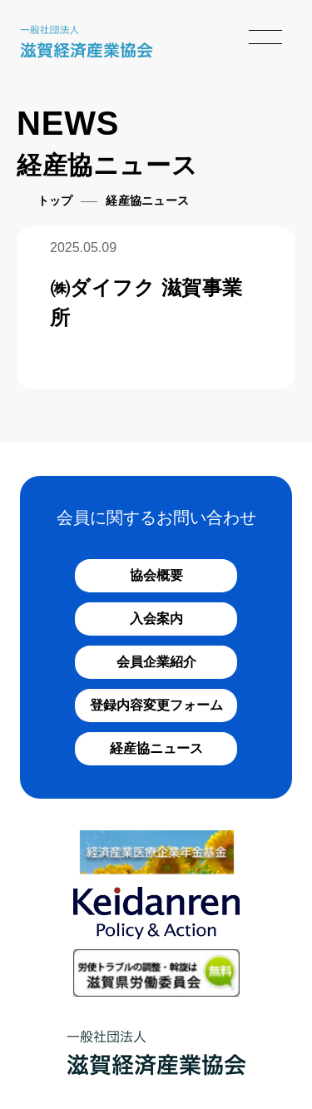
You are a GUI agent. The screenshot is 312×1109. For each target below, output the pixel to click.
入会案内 (156, 618)
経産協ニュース (156, 748)
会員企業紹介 (156, 662)
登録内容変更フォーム (156, 705)
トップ (55, 201)
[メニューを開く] (265, 36)
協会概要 (156, 575)
